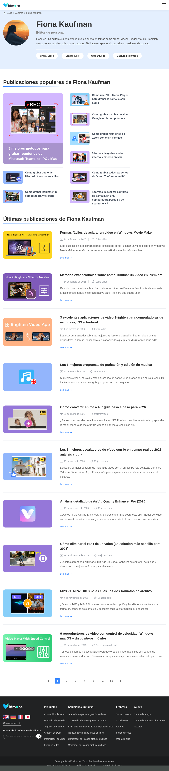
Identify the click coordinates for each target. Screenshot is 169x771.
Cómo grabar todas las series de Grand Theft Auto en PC (110, 174)
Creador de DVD (52, 732)
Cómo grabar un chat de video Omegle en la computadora (110, 116)
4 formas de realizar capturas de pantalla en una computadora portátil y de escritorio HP (110, 198)
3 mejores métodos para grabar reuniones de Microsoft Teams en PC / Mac (32, 153)
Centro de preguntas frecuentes (150, 720)
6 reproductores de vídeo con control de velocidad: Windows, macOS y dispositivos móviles (107, 636)
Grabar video (47, 56)
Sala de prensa (123, 732)
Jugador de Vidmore (54, 726)
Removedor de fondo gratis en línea (86, 732)
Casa (9, 13)
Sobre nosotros (123, 714)
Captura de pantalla (127, 56)
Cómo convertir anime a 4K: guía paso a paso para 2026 (103, 407)
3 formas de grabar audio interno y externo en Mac (107, 155)
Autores (19, 13)
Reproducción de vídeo (105, 645)
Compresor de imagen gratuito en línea (87, 739)
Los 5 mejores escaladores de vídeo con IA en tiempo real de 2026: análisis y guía (111, 452)
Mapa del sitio (123, 739)
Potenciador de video (54, 739)
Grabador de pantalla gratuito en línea (87, 714)
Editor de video (51, 745)
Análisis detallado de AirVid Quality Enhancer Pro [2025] (103, 501)
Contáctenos (122, 720)
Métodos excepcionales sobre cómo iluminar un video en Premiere (111, 275)
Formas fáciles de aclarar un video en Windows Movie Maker (106, 232)
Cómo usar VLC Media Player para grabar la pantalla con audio (110, 99)
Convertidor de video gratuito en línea (87, 720)
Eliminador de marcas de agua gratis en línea (91, 726)
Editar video (99, 239)
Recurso (138, 726)
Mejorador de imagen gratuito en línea (87, 745)
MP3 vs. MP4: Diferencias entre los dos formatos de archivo (106, 591)
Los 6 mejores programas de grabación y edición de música (106, 364)
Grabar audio (72, 56)
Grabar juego (98, 56)
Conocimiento (102, 598)
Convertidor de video (54, 714)
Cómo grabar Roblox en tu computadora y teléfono (41, 194)
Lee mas (64, 257)
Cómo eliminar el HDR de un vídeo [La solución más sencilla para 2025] (110, 546)
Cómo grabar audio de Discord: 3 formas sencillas (42, 174)
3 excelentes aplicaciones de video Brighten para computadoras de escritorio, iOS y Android (111, 320)
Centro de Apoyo (142, 714)
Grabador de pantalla (54, 720)
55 (111, 681)
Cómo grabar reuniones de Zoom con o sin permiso (108, 135)
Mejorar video (99, 414)
